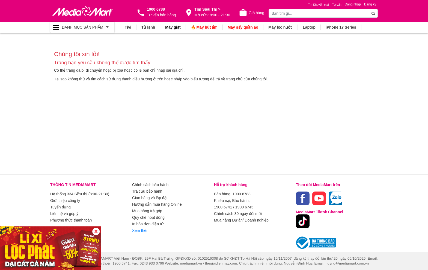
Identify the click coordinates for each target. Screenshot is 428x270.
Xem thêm (141, 230)
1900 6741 (223, 207)
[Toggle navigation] (82, 27)
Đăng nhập (353, 4)
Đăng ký (370, 4)
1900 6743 (244, 207)
